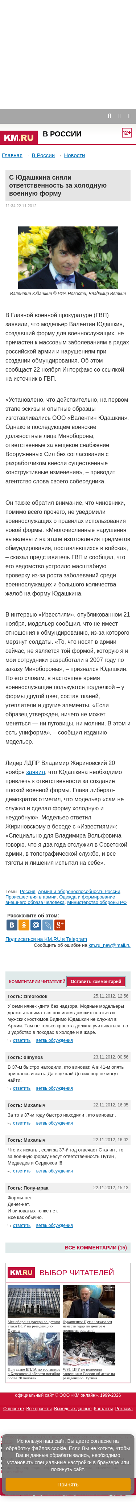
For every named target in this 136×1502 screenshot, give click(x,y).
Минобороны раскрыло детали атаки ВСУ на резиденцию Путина (34, 1326)
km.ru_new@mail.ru (109, 945)
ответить (21, 1040)
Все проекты (38, 1408)
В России (62, 134)
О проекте (13, 1408)
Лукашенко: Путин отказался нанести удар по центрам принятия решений (87, 1326)
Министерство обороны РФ (97, 902)
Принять (68, 1484)
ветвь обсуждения (54, 1040)
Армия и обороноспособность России (79, 891)
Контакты (103, 1408)
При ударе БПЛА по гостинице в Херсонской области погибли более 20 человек (34, 1373)
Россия (28, 891)
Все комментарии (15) (96, 1248)
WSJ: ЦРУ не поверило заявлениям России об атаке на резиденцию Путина (89, 1373)
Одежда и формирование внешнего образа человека (60, 899)
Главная (12, 155)
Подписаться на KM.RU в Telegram (46, 939)
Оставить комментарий (96, 981)
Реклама (124, 1408)
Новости (74, 155)
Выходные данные (72, 1408)
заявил (35, 772)
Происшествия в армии (31, 897)
